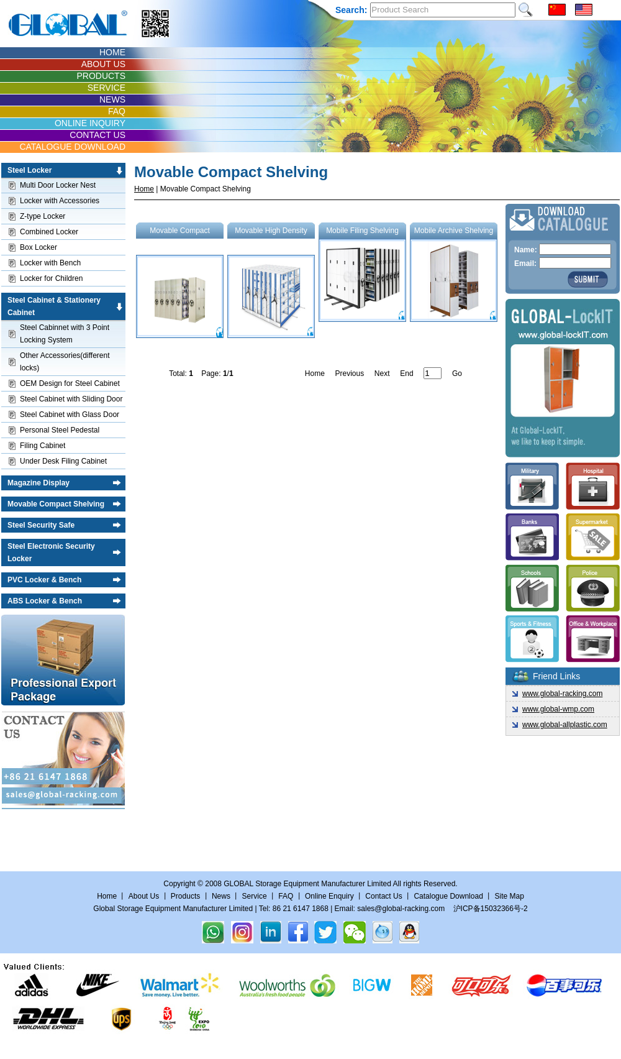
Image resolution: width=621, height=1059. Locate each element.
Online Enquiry (329, 896)
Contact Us (384, 896)
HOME (112, 52)
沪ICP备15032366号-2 (490, 908)
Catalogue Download (448, 896)
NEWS (112, 99)
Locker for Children (51, 278)
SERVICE (106, 88)
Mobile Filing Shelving (362, 274)
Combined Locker (49, 231)
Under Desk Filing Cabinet (63, 461)
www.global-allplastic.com (564, 724)
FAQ (116, 111)
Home (144, 189)
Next (382, 373)
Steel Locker (29, 170)
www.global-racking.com (562, 693)
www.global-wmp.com (558, 709)
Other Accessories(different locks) (65, 361)
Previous (349, 373)
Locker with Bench (50, 263)
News (221, 896)
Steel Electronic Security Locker (51, 552)
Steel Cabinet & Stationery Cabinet (54, 306)
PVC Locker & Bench (44, 579)
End (406, 373)
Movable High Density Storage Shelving (271, 282)
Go (457, 373)
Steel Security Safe (41, 525)
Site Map (509, 896)
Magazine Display (38, 483)
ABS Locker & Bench (44, 601)
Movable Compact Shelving (55, 504)
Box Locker (38, 247)
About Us (144, 896)
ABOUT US (103, 64)
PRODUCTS (100, 76)
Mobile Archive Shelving (453, 274)
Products (185, 896)
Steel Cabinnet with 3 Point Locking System (64, 333)
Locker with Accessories (59, 200)
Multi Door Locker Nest (58, 185)
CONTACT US (97, 135)
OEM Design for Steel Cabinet (70, 383)
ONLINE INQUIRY (90, 123)
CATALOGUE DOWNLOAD (72, 147)
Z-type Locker (42, 216)
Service (254, 896)
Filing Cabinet (42, 445)
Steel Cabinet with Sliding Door (71, 399)
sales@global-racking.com (401, 908)
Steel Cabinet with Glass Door (69, 414)
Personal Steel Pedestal (59, 430)
